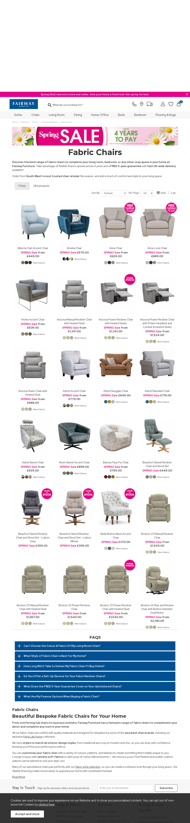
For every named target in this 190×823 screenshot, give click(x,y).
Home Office (100, 23)
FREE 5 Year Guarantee (69, 724)
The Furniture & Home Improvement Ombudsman (30, 736)
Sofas (18, 23)
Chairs (35, 23)
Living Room (57, 23)
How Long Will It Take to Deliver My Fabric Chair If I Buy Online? (64, 574)
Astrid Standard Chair (157, 299)
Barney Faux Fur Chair (116, 371)
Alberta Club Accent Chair (32, 156)
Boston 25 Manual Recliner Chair (157, 444)
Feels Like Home (33, 645)
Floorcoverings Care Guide (154, 769)
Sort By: (109, 101)
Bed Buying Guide (149, 746)
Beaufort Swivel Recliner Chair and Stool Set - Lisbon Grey (33, 445)
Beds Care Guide (149, 765)
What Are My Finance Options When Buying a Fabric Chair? (61, 605)
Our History (21, 719)
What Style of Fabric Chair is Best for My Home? (55, 564)
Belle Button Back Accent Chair (116, 444)
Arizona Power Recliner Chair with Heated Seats (116, 229)
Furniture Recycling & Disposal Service (115, 736)
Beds (121, 23)
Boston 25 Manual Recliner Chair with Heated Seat (33, 515)
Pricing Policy (39, 786)
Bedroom (140, 23)
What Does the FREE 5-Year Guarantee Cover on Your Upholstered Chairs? (73, 595)
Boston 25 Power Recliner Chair (74, 515)
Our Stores (21, 724)
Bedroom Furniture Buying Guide (154, 740)
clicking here (46, 804)
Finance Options (107, 719)
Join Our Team (23, 729)
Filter (22, 94)
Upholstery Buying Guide (153, 725)
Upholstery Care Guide (152, 755)
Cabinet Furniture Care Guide (156, 760)
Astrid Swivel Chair (33, 371)
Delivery (61, 738)
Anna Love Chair (157, 156)
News (18, 746)
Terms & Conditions (57, 786)
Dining (78, 23)
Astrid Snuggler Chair (115, 299)
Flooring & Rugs (166, 23)
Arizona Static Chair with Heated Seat (32, 301)
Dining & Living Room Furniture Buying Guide (156, 732)
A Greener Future (25, 741)
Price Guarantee (21, 786)
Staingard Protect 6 (109, 724)
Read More (18, 685)
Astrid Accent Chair (74, 299)
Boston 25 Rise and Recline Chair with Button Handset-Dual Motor (157, 517)
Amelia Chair (74, 156)
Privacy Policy (78, 786)
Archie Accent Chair (32, 228)
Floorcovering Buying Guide (155, 750)
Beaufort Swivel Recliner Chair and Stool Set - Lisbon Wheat (74, 445)
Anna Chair (115, 156)
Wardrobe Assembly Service (114, 729)
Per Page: (141, 101)
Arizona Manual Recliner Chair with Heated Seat (74, 229)
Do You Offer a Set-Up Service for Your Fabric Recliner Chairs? (64, 584)
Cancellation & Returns (69, 734)
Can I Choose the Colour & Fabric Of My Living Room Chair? (62, 554)
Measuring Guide (66, 729)
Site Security (95, 786)
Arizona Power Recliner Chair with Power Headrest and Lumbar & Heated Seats (157, 231)
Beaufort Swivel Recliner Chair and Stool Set (157, 372)
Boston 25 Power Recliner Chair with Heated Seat (115, 515)
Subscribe (166, 696)
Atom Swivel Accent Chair (74, 371)
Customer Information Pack (71, 719)
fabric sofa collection (87, 675)
